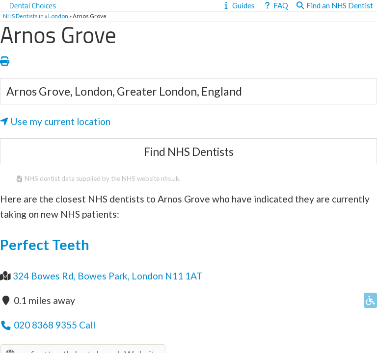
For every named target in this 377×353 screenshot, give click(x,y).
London (58, 16)
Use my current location (55, 121)
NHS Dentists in (23, 16)
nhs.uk (170, 178)
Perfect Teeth (44, 244)
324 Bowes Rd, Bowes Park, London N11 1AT (108, 275)
